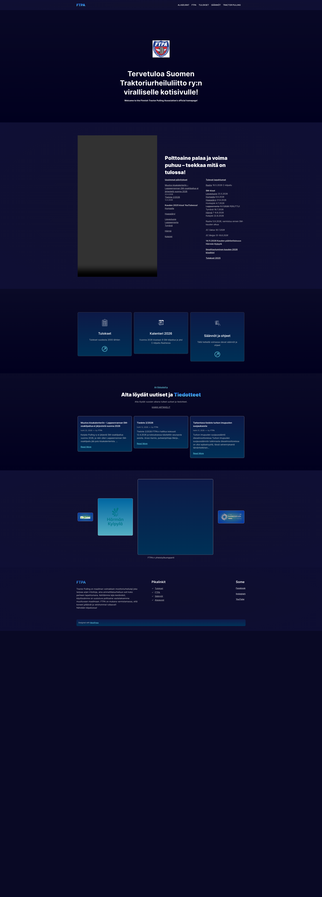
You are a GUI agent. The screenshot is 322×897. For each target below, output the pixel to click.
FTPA (80, 5)
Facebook (240, 730)
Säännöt (159, 738)
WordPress (94, 764)
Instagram (241, 735)
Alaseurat (159, 741)
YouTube (240, 741)
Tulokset (159, 730)
